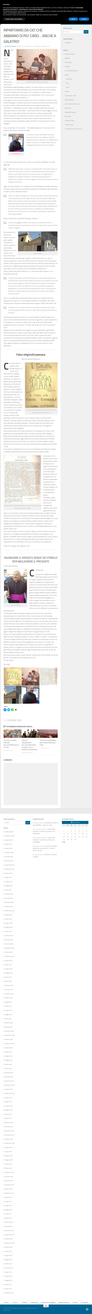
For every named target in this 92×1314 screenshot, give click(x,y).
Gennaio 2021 (9, 1027)
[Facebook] (87, 22)
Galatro (14, 17)
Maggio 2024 (9, 886)
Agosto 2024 (8, 873)
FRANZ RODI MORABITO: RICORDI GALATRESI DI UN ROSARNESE (44, 831)
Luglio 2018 (8, 1151)
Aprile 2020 (8, 1064)
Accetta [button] (84, 1309)
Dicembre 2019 (9, 1081)
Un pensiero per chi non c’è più (73, 129)
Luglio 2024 (8, 877)
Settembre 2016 (9, 1243)
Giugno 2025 (8, 848)
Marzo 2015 (8, 1289)
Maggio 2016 (9, 1259)
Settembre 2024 (9, 869)
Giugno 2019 (8, 1106)
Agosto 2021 (8, 1002)
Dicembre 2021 (9, 994)
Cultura (67, 91)
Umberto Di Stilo (69, 120)
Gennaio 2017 (9, 1226)
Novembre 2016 (9, 1235)
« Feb (63, 842)
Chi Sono (70, 17)
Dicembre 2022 (9, 944)
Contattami (78, 17)
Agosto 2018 (8, 1147)
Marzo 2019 (8, 1118)
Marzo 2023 (8, 931)
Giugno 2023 (8, 923)
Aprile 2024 (8, 890)
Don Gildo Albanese (11, 720)
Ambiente (69, 79)
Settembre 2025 (9, 836)
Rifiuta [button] (73, 1309)
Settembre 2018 (9, 1143)
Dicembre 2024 (9, 861)
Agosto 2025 (8, 840)
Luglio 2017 (8, 1201)
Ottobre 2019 (9, 1089)
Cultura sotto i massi (70, 95)
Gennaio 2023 (9, 940)
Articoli (6, 17)
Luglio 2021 (8, 1006)
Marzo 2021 (8, 1019)
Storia (67, 87)
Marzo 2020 (8, 1068)
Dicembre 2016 (9, 1230)
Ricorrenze (68, 116)
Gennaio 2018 (9, 1176)
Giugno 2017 (8, 1205)
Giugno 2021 (8, 1010)
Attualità (22, 17)
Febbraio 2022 (9, 985)
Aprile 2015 (8, 1284)
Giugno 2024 (8, 881)
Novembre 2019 (9, 1085)
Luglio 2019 (8, 1102)
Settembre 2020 (9, 1043)
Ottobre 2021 (9, 998)
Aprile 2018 (8, 1164)
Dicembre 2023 (9, 902)
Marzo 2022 (8, 981)
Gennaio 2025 (9, 856)
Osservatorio (31, 17)
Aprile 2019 (8, 1114)
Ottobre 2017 (9, 1189)
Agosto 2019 (8, 1097)
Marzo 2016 (8, 1264)
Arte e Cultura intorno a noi (72, 104)
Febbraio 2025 (9, 852)
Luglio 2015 (8, 1272)
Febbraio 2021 (9, 1023)
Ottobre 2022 (9, 952)
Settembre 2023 (9, 910)
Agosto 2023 (8, 915)
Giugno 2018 (8, 1156)
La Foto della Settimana (71, 71)
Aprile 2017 (8, 1214)
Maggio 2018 (9, 1160)
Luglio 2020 (8, 1052)
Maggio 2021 (9, 1014)
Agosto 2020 (8, 1048)
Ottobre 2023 (9, 906)
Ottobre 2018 (9, 1139)
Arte (67, 83)
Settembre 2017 (9, 1193)
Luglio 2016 (8, 1251)
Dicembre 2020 (9, 1031)
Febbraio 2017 (9, 1222)
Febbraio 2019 (9, 1122)
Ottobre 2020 (9, 1039)
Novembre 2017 (9, 1185)
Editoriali (67, 58)
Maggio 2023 (9, 927)
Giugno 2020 (8, 1056)
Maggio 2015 (9, 1280)
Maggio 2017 (9, 1210)
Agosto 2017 (8, 1197)
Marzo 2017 (8, 1218)
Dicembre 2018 (9, 1131)
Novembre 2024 (9, 865)
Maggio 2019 (9, 1110)
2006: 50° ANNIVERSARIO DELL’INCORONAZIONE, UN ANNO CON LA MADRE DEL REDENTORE (30, 744)
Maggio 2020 (9, 1060)
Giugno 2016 (8, 1255)
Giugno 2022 (8, 969)
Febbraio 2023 (9, 935)
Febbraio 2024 (9, 894)
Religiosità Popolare (70, 112)
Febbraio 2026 (9, 832)
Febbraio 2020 (9, 1073)
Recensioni (68, 108)
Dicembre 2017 (9, 1181)
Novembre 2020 (9, 1035)
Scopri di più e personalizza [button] (14, 1309)
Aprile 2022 (8, 977)
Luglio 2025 (8, 844)
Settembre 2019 (9, 1093)
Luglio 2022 (8, 964)
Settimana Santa (69, 100)
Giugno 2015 (8, 1276)
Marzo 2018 (8, 1168)
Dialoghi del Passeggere (45, 17)
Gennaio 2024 (9, 898)
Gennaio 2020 (9, 1077)
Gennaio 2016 (9, 1268)
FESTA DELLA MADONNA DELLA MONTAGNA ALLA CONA (48, 742)
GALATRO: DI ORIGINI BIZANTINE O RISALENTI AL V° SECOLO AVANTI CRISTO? (45, 848)
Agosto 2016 (8, 1247)
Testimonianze (69, 125)
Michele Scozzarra (59, 17)
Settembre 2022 (9, 956)
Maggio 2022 (9, 973)
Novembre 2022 (9, 948)
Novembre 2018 (9, 1135)
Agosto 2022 (8, 960)
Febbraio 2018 (9, 1172)
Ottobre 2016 (9, 1239)
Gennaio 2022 (9, 989)
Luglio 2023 (8, 919)
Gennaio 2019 (9, 1127)
